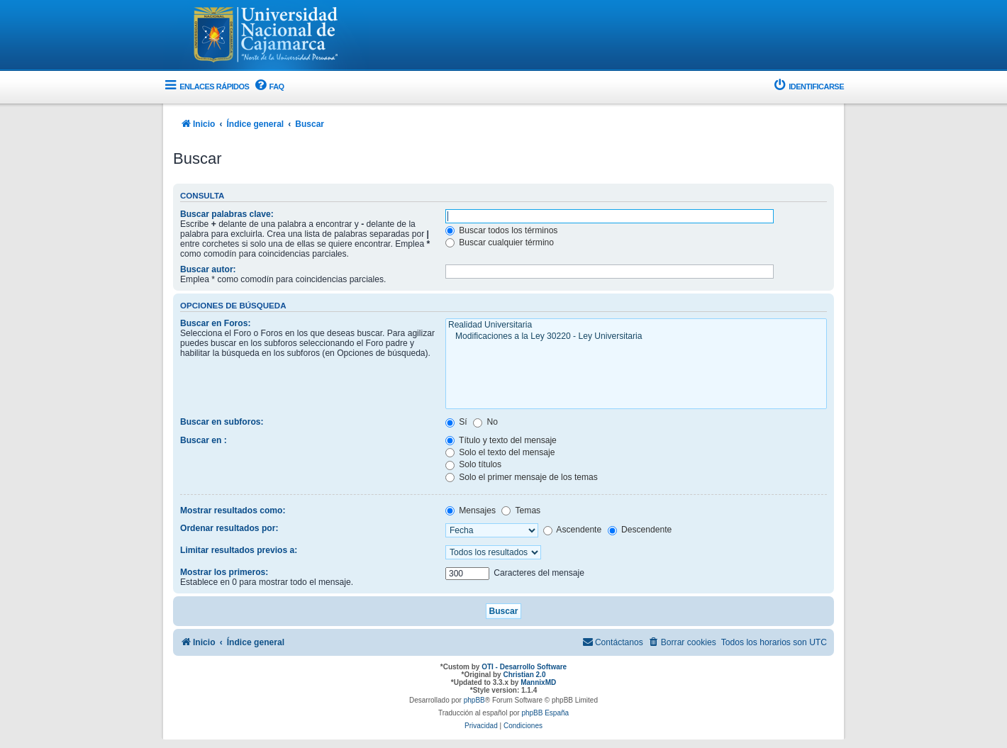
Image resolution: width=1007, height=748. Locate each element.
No (485, 422)
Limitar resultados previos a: (238, 550)
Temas (520, 510)
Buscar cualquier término (499, 242)
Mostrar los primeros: (224, 572)
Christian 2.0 (524, 675)
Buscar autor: (208, 269)
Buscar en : (203, 440)
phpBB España (545, 713)
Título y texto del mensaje (501, 440)
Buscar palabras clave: (227, 214)
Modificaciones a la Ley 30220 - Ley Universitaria (636, 336)
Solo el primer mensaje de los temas (521, 477)
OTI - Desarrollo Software (524, 667)
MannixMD (538, 682)
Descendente (640, 530)
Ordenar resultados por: (229, 528)
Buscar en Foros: (215, 323)
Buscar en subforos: (222, 422)
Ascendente (572, 530)
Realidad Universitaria (636, 325)
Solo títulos (473, 464)
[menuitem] (268, 87)
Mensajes (470, 510)
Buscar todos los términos (501, 230)
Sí (456, 422)
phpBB (474, 700)
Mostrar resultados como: (233, 510)
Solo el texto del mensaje (500, 452)
